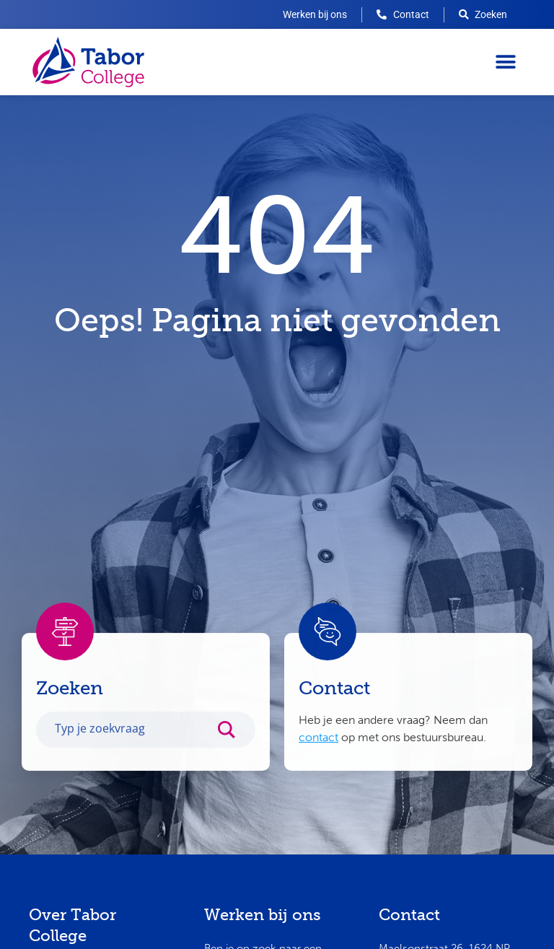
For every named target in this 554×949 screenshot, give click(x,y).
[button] (505, 62)
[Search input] (130, 735)
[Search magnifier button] (233, 739)
